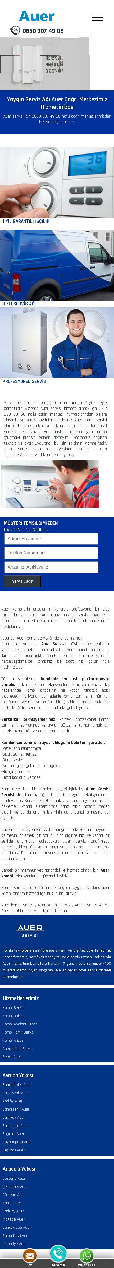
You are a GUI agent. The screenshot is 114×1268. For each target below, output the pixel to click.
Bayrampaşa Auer (17, 1142)
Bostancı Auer (14, 1178)
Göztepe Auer (14, 1194)
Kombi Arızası (13, 1040)
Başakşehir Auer (16, 1093)
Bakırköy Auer (14, 1117)
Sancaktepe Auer (17, 1227)
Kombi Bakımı (13, 1016)
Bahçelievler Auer (17, 1084)
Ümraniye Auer (15, 1243)
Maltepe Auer (14, 1219)
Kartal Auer (12, 1202)
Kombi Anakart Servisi (20, 1024)
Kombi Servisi (13, 1007)
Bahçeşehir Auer (16, 1109)
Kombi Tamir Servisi (18, 1032)
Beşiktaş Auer (14, 1150)
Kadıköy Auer (13, 1211)
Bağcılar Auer (13, 1133)
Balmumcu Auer (15, 1125)
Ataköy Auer (12, 1101)
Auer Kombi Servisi (18, 1048)
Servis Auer (12, 1056)
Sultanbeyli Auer (16, 1235)
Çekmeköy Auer (15, 1186)
